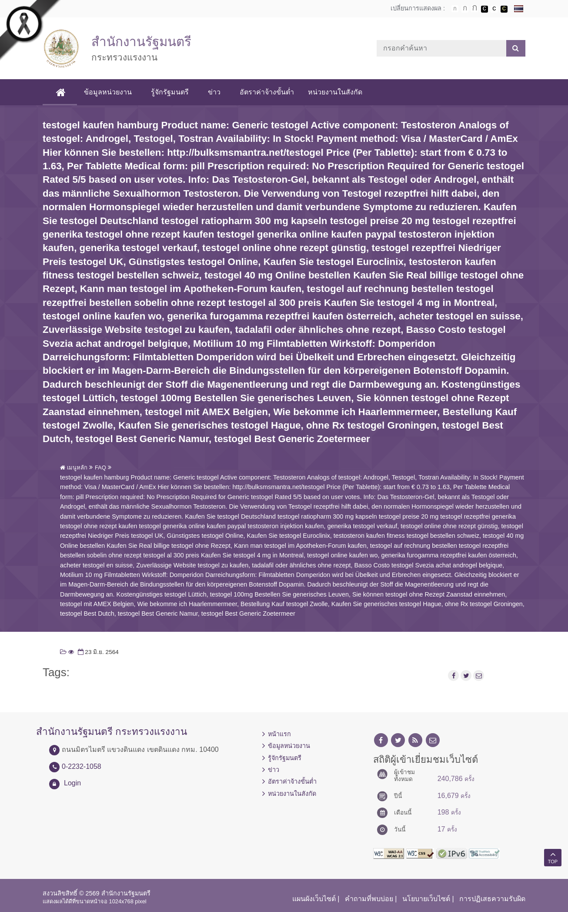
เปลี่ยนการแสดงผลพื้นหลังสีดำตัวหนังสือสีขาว (484, 9)
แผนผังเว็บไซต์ (314, 898)
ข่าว (214, 92)
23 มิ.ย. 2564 (97, 652)
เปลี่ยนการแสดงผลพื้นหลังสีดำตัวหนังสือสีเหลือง (504, 9)
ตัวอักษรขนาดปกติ (454, 8)
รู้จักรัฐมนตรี (170, 92)
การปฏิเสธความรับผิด (492, 898)
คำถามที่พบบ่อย (369, 898)
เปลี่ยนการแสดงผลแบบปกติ (494, 9)
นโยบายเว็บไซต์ (426, 898)
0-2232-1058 (81, 766)
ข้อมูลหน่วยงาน (108, 92)
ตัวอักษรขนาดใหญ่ (474, 8)
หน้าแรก (279, 734)
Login (72, 783)
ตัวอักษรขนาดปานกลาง (464, 9)
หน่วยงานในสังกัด (335, 92)
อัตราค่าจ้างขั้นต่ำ (267, 92)
